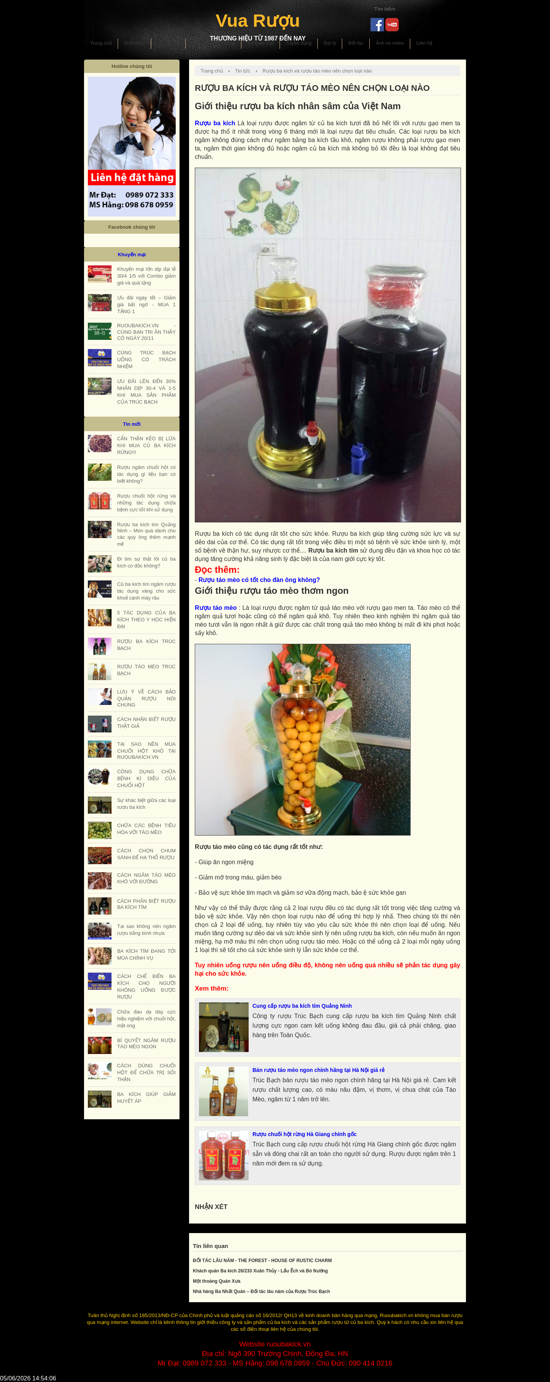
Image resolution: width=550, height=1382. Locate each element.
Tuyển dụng (299, 43)
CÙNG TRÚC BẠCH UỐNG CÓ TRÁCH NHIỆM (146, 359)
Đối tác (356, 43)
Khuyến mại (260, 43)
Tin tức (242, 71)
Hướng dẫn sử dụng (213, 43)
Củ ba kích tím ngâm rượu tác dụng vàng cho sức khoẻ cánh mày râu (146, 591)
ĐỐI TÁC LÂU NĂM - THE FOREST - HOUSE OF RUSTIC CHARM (262, 1260)
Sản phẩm (168, 43)
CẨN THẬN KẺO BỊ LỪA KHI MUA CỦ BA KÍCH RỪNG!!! (146, 445)
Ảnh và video (390, 43)
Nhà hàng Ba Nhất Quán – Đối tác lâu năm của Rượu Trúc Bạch (261, 1291)
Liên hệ (424, 43)
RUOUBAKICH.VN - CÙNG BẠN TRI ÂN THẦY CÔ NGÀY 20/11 (146, 332)
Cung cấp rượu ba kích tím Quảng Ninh (302, 1006)
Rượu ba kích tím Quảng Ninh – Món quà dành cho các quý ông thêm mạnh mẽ (146, 534)
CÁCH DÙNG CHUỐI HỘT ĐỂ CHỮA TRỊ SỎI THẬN (146, 1072)
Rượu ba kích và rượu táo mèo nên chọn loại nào (317, 71)
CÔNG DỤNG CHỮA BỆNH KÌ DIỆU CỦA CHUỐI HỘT (146, 778)
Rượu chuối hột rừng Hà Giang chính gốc (304, 1134)
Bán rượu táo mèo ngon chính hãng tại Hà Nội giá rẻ (318, 1070)
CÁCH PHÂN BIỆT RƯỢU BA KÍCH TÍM (146, 904)
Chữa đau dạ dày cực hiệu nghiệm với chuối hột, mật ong (146, 1018)
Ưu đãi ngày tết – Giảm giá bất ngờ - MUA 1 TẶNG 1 (146, 304)
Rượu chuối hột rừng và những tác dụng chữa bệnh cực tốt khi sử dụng (146, 502)
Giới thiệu (134, 43)
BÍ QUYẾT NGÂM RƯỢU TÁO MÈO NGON (146, 1043)
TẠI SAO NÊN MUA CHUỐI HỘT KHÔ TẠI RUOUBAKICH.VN (146, 750)
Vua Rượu (257, 20)
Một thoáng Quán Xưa (216, 1281)
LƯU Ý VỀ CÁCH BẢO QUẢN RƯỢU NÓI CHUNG (146, 698)
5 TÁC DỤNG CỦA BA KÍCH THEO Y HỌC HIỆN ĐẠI (146, 619)
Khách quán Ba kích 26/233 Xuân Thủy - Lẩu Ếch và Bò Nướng (260, 1271)
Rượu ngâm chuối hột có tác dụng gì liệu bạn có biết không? (146, 474)
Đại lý (330, 43)
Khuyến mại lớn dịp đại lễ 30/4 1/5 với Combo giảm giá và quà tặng (146, 276)
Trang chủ (101, 43)
